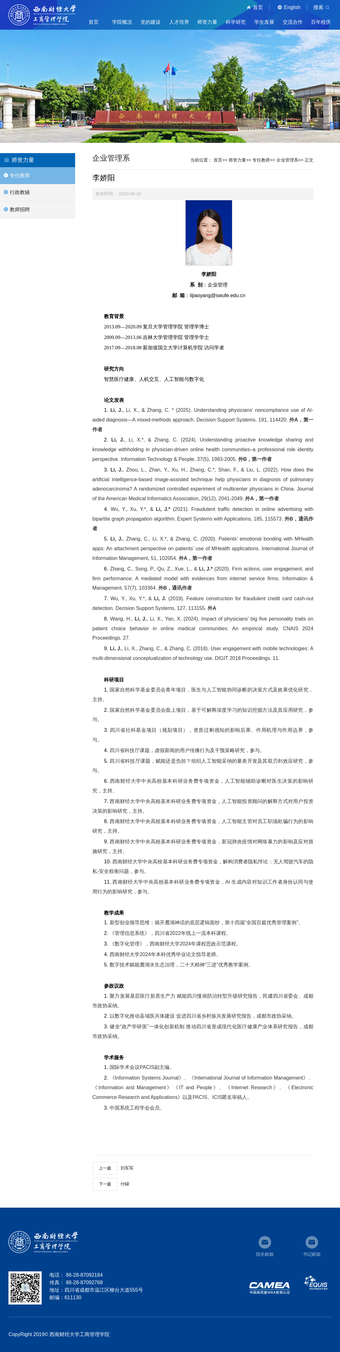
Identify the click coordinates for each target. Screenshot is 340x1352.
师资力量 (207, 22)
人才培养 (179, 22)
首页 (254, 7)
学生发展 (264, 22)
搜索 (322, 7)
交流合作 (293, 22)
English (288, 7)
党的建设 (151, 22)
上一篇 (105, 1168)
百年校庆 (321, 22)
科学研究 (236, 22)
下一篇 (105, 1184)
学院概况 (122, 22)
